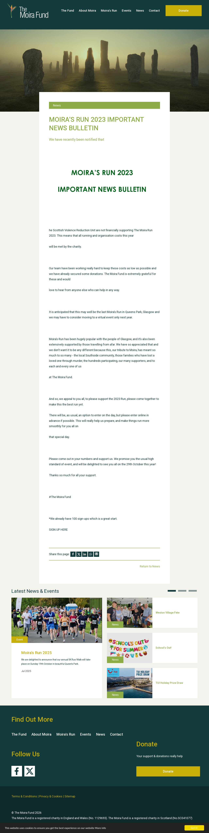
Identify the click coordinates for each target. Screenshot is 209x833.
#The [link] (52, 497)
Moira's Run (109, 15)
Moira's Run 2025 (36, 652)
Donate (184, 15)
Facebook (16, 771)
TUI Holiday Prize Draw (169, 682)
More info (100, 828)
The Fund (67, 15)
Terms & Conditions (24, 796)
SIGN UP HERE (58, 529)
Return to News (150, 566)
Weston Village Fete (167, 612)
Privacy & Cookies (50, 796)
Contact (154, 15)
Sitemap (69, 796)
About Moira (87, 15)
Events (126, 15)
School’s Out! (163, 647)
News (140, 15)
